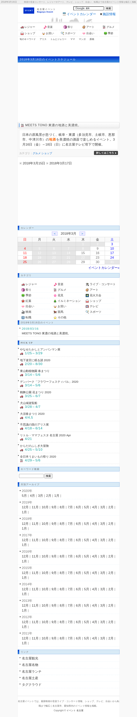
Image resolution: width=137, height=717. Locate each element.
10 (112, 248)
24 (112, 257)
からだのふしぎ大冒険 (34, 445)
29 (83, 262)
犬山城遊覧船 (28, 403)
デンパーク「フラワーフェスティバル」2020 (49, 381)
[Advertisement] (69, 48)
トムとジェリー (58, 39)
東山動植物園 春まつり (35, 371)
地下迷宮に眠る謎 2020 (35, 360)
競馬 (60, 311)
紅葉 (28, 300)
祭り (68, 27)
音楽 (48, 27)
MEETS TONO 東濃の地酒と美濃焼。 (53, 125)
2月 (48, 496)
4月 (32, 496)
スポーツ (68, 33)
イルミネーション (69, 300)
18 (25, 257)
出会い (88, 33)
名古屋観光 (30, 658)
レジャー (28, 27)
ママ (72, 39)
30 (97, 262)
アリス (43, 39)
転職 (28, 317)
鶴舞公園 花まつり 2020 (35, 392)
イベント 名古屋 (74, 710)
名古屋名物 (30, 665)
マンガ (82, 39)
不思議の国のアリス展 (34, 424)
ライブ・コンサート (103, 284)
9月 (54, 507)
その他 (62, 317)
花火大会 (95, 295)
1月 (56, 496)
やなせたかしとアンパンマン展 (40, 349)
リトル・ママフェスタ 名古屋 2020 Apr (45, 435)
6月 (78, 507)
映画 (28, 311)
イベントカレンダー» (103, 268)
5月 (24, 496)
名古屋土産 (30, 678)
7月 (70, 507)
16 (97, 253)
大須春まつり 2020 (32, 413)
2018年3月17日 (60, 163)
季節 (108, 33)
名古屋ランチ (32, 671)
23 (97, 257)
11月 (35, 507)
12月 (25, 507)
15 (83, 253)
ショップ (28, 33)
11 (25, 253)
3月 (40, 496)
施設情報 (109, 14)
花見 (60, 295)
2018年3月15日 (34, 163)
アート (88, 27)
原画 (92, 39)
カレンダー (81, 14)
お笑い (48, 33)
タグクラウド (32, 684)
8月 (62, 507)
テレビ (94, 306)
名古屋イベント (46, 9)
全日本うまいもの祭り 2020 (38, 456)
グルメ (109, 27)
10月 (45, 507)
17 (112, 253)
